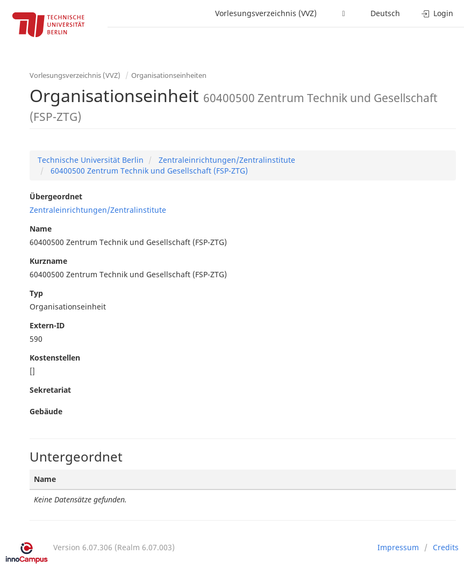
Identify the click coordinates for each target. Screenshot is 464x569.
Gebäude (46, 411)
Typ (36, 293)
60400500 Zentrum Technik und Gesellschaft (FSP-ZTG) (148, 170)
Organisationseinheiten (168, 75)
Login (437, 13)
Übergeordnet (56, 196)
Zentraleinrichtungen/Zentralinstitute (225, 160)
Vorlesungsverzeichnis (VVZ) (266, 13)
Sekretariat (50, 390)
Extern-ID (47, 325)
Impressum (398, 547)
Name (41, 229)
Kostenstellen (55, 357)
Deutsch (385, 13)
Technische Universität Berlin (91, 160)
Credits (446, 547)
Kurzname (48, 261)
